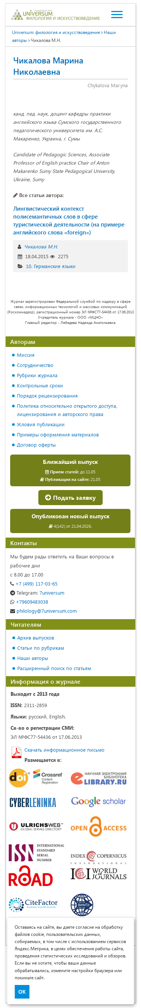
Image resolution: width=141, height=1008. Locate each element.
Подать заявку (70, 497)
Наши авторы (32, 658)
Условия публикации (41, 424)
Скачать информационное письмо (64, 749)
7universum (37, 592)
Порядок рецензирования (47, 395)
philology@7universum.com (43, 610)
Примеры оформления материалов (58, 434)
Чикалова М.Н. (41, 246)
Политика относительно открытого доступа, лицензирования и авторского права (67, 409)
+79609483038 (29, 601)
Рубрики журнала (37, 375)
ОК (22, 992)
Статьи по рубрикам (40, 647)
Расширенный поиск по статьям (54, 668)
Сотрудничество (35, 365)
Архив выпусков (35, 637)
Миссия (26, 354)
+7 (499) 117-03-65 (34, 583)
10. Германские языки (51, 266)
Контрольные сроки (40, 385)
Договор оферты (36, 444)
